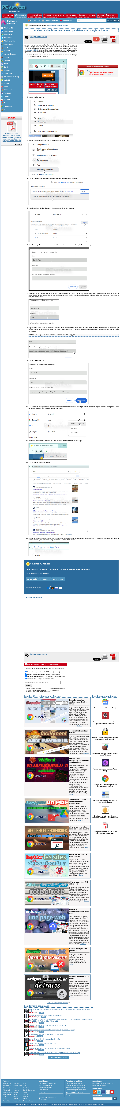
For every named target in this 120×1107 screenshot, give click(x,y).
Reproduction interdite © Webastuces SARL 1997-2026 (86, 1104)
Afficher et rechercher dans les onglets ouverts (79, 828)
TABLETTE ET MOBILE (53, 16)
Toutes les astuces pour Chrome (57, 1003)
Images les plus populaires (47, 1097)
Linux (4, 1096)
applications (73, 1083)
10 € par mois (45, 579)
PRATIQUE (20, 16)
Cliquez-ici (18, 144)
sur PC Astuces (109, 74)
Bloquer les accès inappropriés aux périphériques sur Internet (105, 722)
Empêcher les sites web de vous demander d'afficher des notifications (105, 817)
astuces (80, 1083)
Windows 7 (6, 1090)
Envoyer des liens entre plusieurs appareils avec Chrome (105, 785)
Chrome (16, 1090)
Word (24, 1083)
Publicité (33, 1104)
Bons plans (69, 1095)
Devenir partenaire (43, 1104)
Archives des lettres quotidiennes (36, 690)
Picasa (25, 1099)
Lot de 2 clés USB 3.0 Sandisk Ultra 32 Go (42, 1043)
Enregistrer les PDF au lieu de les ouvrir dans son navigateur (105, 832)
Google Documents (29, 1090)
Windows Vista (7, 1092)
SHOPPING (71, 16)
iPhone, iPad (18, 1086)
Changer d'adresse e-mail (57, 688)
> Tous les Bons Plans (58, 1057)
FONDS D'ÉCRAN (87, 16)
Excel (24, 1086)
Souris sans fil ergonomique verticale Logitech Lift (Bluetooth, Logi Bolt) (52, 1030)
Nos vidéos (67, 21)
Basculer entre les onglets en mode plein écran (78, 702)
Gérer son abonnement (33, 587)
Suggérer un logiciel (45, 1088)
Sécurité (25, 1096)
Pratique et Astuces (12, 22)
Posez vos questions (99, 1085)
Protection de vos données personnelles (38, 691)
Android (16, 1083)
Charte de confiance (22, 1104)
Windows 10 (7, 1086)
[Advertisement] (105, 1040)
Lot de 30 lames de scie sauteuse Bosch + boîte (44, 1039)
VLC (4, 1099)
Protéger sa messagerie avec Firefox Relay (105, 770)
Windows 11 (7, 1083)
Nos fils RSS (35, 21)
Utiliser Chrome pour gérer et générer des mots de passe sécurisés (105, 738)
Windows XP (7, 1094)
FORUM (112, 16)
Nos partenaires (56, 1104)
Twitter (16, 1099)
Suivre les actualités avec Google (105, 708)
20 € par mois (58, 579)
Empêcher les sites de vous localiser (78, 855)
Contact (64, 1104)
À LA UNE (8, 16)
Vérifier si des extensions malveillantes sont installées (79, 760)
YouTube (25, 1094)
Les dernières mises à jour (47, 1083)
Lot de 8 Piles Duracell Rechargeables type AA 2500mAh (47, 1025)
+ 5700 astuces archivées (33, 688)
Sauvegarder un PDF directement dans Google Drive (77, 801)
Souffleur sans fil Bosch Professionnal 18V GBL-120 (46, 1034)
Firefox (16, 1092)
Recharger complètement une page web (79, 911)
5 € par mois (32, 579)
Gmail (15, 1094)
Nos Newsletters (51, 21)
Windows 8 (6, 1088)
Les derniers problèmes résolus (102, 1083)
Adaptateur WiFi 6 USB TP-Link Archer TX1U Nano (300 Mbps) (49, 1048)
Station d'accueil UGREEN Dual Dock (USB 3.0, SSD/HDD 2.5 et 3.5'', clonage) (54, 1053)
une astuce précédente (31, 50)
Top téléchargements (45, 1085)
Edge (15, 1088)
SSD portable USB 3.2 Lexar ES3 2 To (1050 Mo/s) (45, 1015)
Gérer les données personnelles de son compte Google (105, 801)
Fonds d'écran (43, 1095)
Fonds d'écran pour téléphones (76, 1090)
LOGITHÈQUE (35, 16)
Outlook (16, 1096)
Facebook (17, 1101)
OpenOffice (26, 1088)
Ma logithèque (43, 1090)
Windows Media (28, 1101)
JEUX (100, 16)
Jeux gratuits (43, 1099)
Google (25, 1092)
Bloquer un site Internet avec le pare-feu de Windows (105, 754)
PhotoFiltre (6, 1101)
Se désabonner (54, 690)
